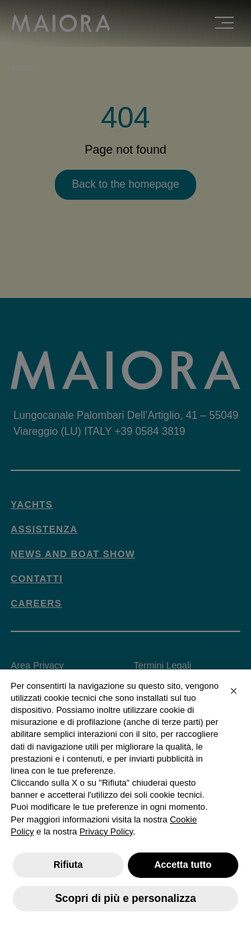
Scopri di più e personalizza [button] (125, 898)
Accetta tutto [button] (183, 864)
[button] (233, 691)
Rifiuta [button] (68, 864)
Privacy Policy (106, 831)
